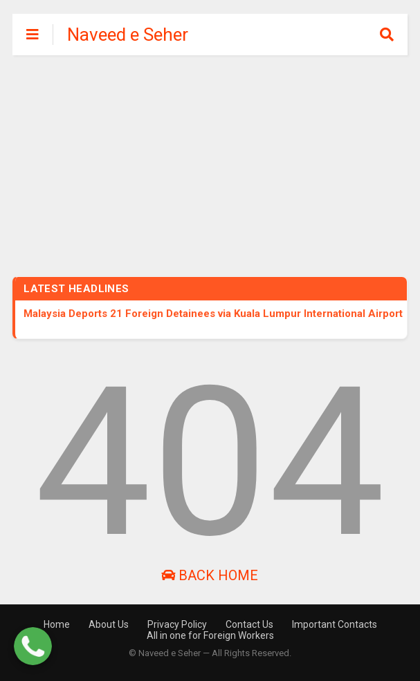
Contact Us (249, 624)
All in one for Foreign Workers (210, 635)
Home (57, 624)
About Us (109, 624)
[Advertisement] (210, 159)
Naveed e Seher (127, 34)
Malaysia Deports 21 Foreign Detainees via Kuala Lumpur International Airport (213, 313)
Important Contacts (334, 624)
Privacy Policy (177, 624)
